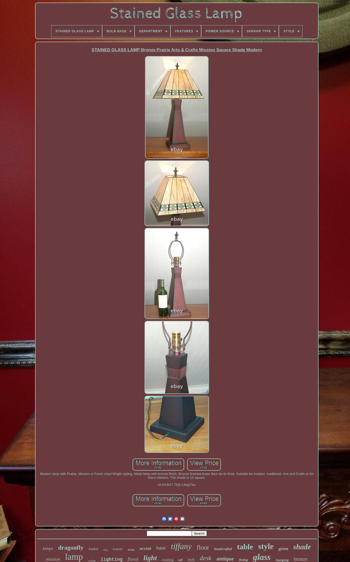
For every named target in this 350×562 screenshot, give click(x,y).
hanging (282, 560)
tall (181, 560)
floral (133, 559)
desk (205, 558)
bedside (118, 549)
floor (203, 547)
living (243, 560)
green (283, 549)
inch (191, 559)
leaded (93, 549)
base (161, 548)
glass (262, 557)
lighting (111, 559)
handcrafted (223, 549)
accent (145, 548)
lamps (48, 548)
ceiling (92, 560)
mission (53, 559)
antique (225, 558)
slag (105, 549)
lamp (74, 557)
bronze (300, 559)
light (150, 558)
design (131, 549)
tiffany (181, 546)
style (265, 546)
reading (167, 560)
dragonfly (71, 547)
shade (302, 547)
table (245, 546)
